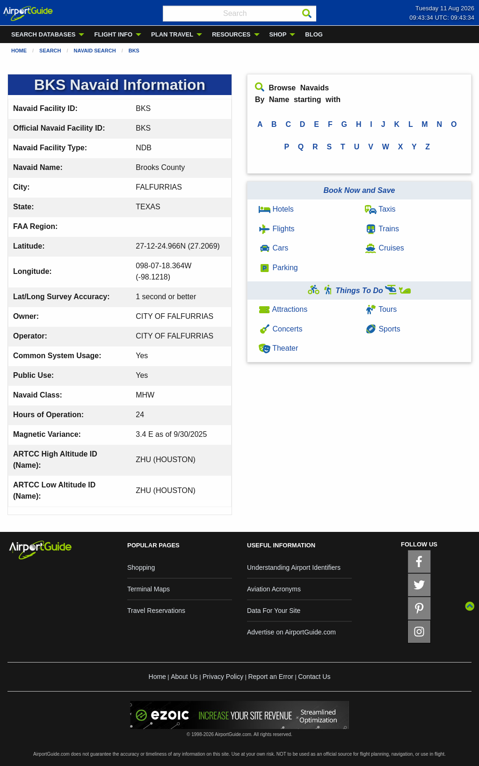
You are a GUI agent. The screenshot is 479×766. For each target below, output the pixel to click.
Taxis (380, 209)
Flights (277, 229)
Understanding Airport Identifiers (294, 567)
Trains (382, 229)
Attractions (283, 309)
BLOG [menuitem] (314, 34)
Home (19, 50)
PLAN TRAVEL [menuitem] (172, 34)
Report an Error (270, 676)
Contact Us (314, 676)
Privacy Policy (223, 676)
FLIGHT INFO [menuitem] (113, 34)
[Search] (307, 13)
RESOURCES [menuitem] (231, 34)
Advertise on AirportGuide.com (291, 632)
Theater (278, 348)
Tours (381, 309)
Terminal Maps (148, 589)
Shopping (141, 567)
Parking (278, 268)
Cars (273, 248)
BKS (134, 50)
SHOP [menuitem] (278, 34)
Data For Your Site (273, 610)
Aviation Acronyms (274, 589)
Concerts (280, 329)
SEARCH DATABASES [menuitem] (43, 34)
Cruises (384, 248)
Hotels (276, 209)
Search (50, 50)
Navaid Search (95, 50)
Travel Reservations (156, 610)
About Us (184, 676)
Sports (382, 329)
